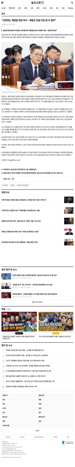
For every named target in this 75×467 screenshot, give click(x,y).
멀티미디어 (42, 417)
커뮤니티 (22, 437)
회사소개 (8, 437)
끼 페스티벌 (5, 425)
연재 (3, 421)
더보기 (37, 431)
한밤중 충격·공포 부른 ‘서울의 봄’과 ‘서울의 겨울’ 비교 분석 (21, 221)
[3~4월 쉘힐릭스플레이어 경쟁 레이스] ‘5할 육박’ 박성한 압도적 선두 (28, 371)
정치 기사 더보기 (37, 302)
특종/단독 (12, 8)
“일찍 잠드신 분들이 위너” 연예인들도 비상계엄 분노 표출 (20, 210)
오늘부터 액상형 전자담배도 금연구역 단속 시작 (21, 386)
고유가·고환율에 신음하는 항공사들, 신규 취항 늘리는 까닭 (25, 360)
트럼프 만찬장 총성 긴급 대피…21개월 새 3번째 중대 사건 (25, 350)
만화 (40, 421)
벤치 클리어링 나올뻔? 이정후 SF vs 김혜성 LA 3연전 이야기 (26, 376)
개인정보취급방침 (38, 437)
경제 (25, 8)
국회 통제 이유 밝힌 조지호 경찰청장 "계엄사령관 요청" (19, 242)
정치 (19, 8)
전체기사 (5, 395)
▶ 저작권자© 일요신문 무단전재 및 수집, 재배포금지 (18, 169)
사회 (31, 8)
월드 (63, 8)
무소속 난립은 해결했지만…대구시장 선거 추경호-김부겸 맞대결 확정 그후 (30, 381)
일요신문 (37, 2)
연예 (37, 8)
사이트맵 (55, 437)
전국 (57, 8)
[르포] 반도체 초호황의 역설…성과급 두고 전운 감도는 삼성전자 (27, 355)
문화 (51, 8)
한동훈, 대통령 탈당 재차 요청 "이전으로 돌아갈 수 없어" (20, 231)
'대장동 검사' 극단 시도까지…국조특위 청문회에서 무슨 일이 (32, 284)
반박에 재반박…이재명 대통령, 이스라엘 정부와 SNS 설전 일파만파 (34, 294)
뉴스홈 (3, 8)
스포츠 (44, 8)
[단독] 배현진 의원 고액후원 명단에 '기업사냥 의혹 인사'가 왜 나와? (34, 275)
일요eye (70, 8)
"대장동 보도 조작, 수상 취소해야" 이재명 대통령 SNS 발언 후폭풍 (28, 366)
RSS (68, 437)
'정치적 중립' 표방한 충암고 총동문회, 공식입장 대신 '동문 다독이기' (24, 200)
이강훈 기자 (6, 179)
